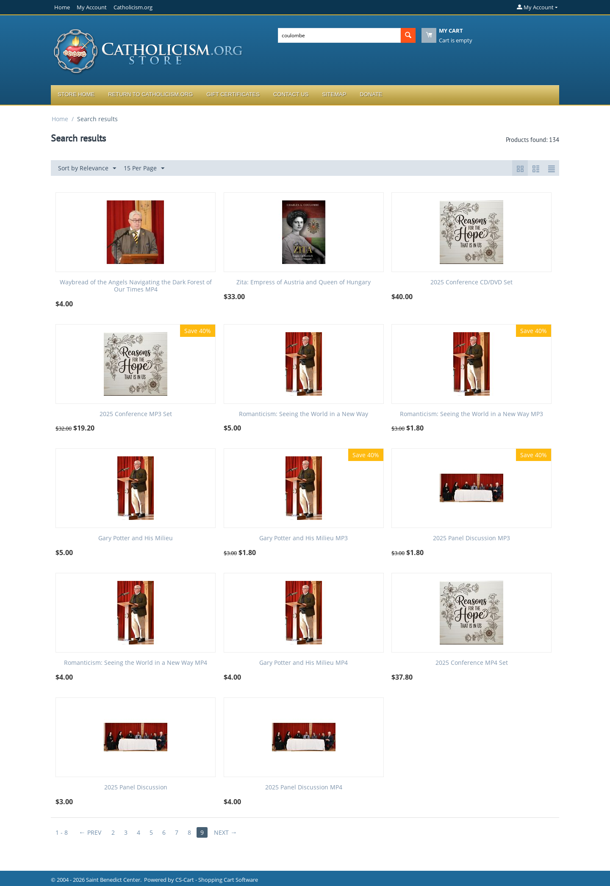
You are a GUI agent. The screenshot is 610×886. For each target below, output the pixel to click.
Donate (371, 94)
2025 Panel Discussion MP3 (471, 538)
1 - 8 (61, 832)
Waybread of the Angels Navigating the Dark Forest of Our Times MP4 (136, 286)
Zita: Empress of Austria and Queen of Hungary (303, 282)
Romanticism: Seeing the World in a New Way (303, 414)
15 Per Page (144, 168)
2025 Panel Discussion (135, 787)
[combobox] (339, 35)
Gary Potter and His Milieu (135, 538)
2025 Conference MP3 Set (136, 414)
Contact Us (290, 94)
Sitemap (334, 94)
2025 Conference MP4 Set (471, 663)
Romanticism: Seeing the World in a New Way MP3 (471, 414)
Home (62, 7)
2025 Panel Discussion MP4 (303, 787)
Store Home (76, 94)
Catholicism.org (133, 7)
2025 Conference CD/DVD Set (471, 282)
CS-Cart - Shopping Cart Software (216, 879)
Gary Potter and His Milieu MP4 (303, 663)
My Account (92, 7)
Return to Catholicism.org (150, 94)
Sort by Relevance (87, 168)
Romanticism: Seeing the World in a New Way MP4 (135, 663)
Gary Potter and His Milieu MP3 (303, 538)
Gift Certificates (233, 94)
